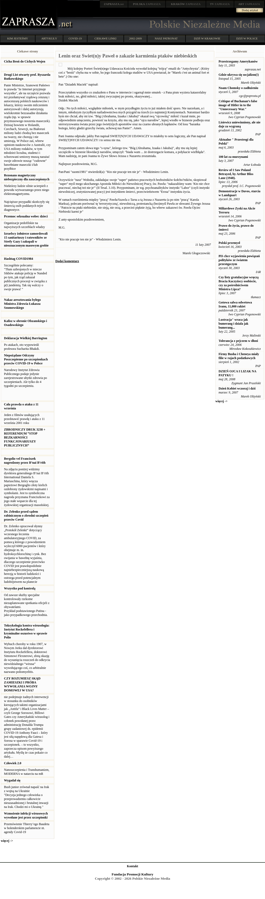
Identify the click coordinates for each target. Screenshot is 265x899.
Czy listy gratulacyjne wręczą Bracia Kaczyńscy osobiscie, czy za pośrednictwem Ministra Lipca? (239, 283)
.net (114, 4)
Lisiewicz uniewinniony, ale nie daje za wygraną (239, 124)
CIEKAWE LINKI (106, 38)
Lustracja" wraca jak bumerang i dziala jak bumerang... (233, 323)
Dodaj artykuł (250, 10)
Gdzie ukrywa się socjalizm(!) (239, 75)
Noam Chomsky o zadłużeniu (238, 88)
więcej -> (7, 841)
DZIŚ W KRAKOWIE (207, 38)
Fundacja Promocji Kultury (132, 874)
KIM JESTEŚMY (17, 38)
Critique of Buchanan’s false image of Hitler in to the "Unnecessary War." (238, 105)
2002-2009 (135, 38)
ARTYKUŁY (49, 38)
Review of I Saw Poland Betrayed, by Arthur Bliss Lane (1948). (236, 174)
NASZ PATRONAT (166, 38)
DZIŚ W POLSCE (247, 38)
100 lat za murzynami (233, 157)
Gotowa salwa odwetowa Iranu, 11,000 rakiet (235, 304)
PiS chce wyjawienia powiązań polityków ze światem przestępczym (239, 260)
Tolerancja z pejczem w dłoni (238, 341)
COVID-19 (75, 38)
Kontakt (132, 866)
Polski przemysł (229, 243)
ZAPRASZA (147, 4)
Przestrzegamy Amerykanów (238, 61)
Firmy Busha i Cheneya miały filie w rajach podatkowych (239, 356)
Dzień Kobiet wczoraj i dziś (237, 388)
